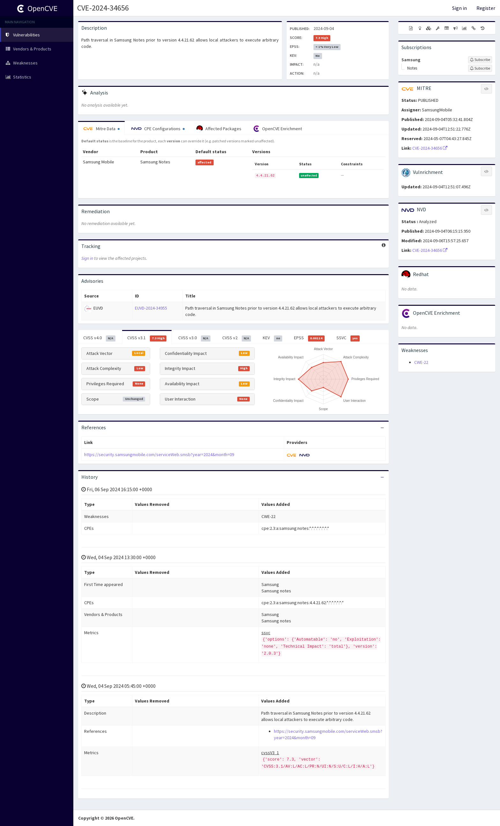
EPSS (309, 338)
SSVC (348, 338)
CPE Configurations (158, 128)
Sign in (459, 8)
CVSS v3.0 (194, 338)
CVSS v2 (236, 338)
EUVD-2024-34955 (151, 308)
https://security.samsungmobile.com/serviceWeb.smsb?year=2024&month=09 (159, 454)
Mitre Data (101, 128)
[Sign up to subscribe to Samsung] (480, 59)
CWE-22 (421, 362)
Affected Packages (218, 128)
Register (485, 8)
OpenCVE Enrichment (277, 128)
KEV (272, 338)
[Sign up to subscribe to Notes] (480, 68)
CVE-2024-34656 (103, 8)
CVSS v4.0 (99, 338)
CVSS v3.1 (147, 338)
